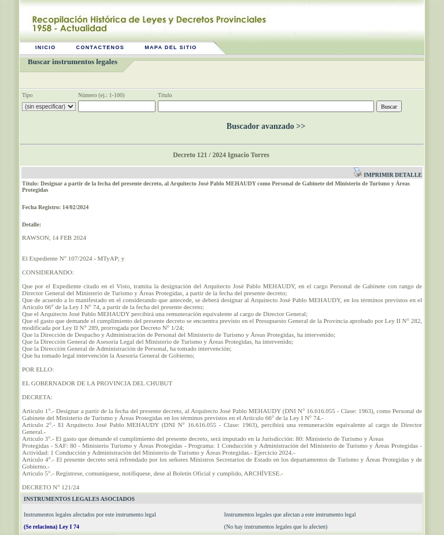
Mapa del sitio (171, 47)
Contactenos (100, 47)
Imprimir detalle (387, 175)
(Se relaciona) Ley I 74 (51, 526)
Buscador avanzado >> (266, 126)
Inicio (45, 47)
